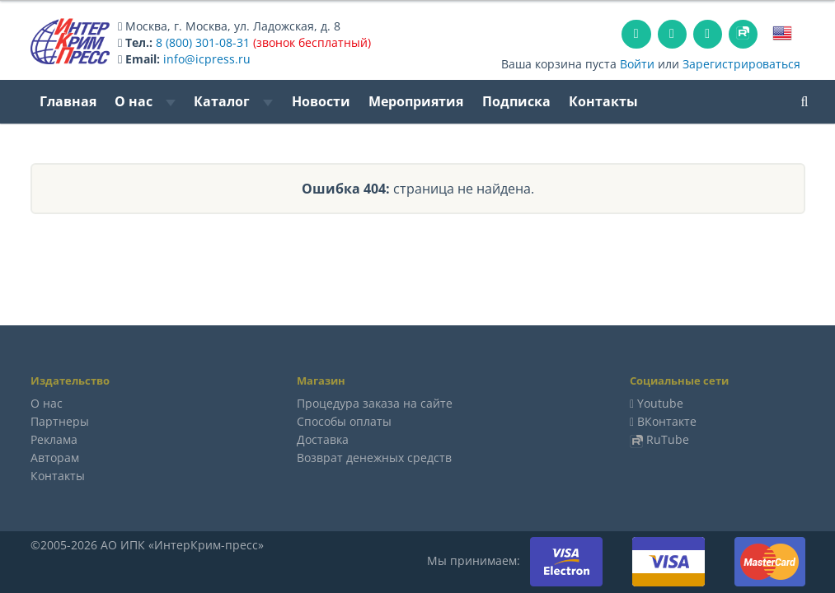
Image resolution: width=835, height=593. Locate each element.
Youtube (660, 403)
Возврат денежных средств (374, 457)
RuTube (667, 439)
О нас (145, 101)
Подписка (516, 101)
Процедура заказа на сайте (375, 403)
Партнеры (59, 421)
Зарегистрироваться (741, 64)
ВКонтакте (667, 421)
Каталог (233, 101)
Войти (637, 64)
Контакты (603, 101)
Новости (321, 101)
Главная (68, 101)
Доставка (323, 439)
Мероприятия (415, 101)
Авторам (54, 457)
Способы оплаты (344, 421)
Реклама (53, 439)
